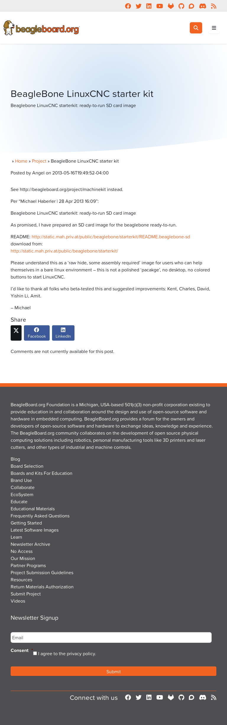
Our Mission (23, 558)
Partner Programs (28, 565)
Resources (21, 579)
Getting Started (26, 523)
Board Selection (27, 466)
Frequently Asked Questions (40, 515)
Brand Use (21, 480)
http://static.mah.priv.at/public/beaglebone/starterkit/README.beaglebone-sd (111, 236)
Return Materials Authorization (42, 586)
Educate (19, 501)
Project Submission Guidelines (42, 572)
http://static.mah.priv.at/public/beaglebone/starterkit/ (64, 250)
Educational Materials (33, 508)
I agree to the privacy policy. (67, 653)
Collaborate (23, 487)
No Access (22, 551)
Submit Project (26, 593)
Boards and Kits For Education (41, 473)
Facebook (37, 334)
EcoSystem (22, 494)
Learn (16, 537)
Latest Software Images (35, 530)
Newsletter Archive (30, 544)
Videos (18, 601)
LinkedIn (63, 334)
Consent (22, 651)
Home (21, 161)
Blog (15, 459)
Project (39, 161)
